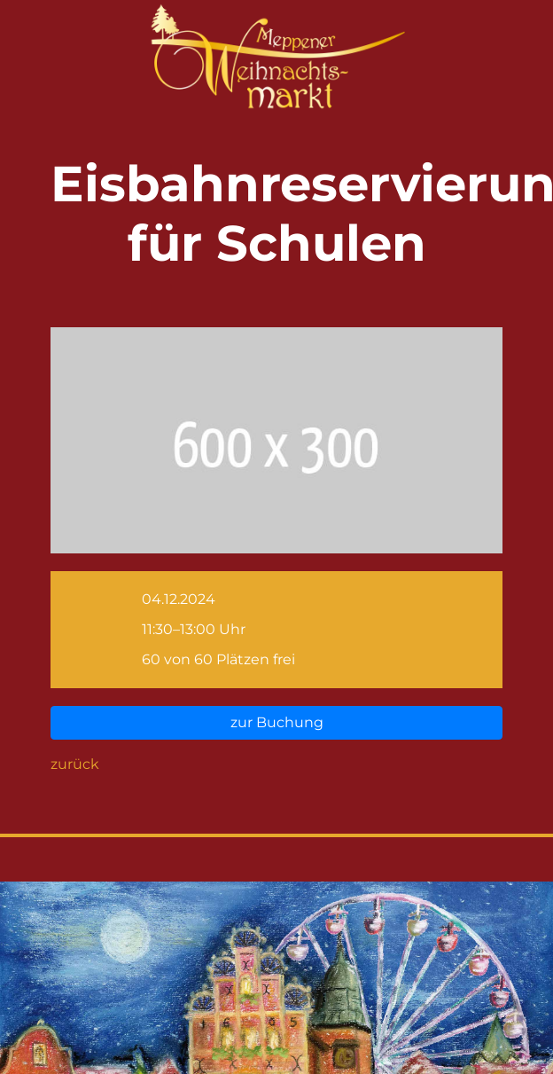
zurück (75, 764)
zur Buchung (276, 722)
